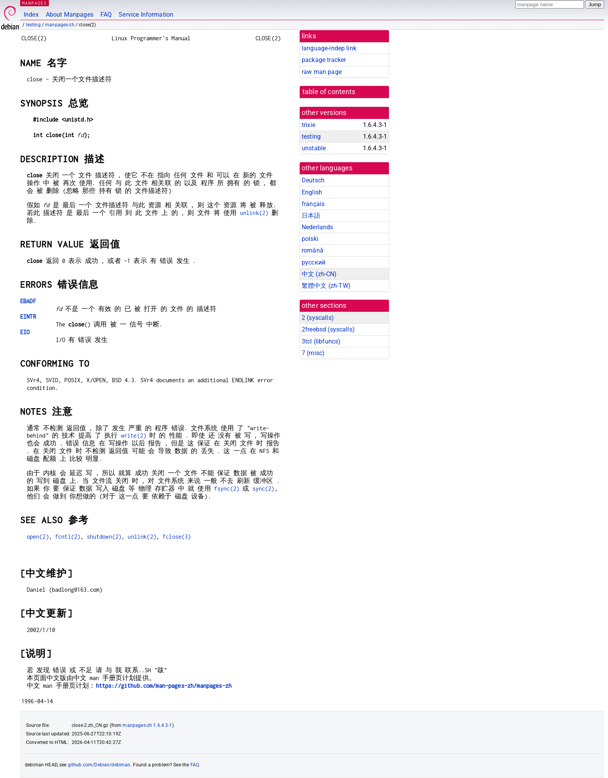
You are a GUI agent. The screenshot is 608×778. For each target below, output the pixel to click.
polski (310, 238)
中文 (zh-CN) (319, 274)
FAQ (106, 14)
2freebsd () (328, 329)
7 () (313, 353)
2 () (318, 317)
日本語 (311, 215)
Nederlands (317, 227)
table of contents (329, 92)
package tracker (324, 60)
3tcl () (321, 341)
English (312, 192)
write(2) (133, 435)
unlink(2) (254, 213)
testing (33, 24)
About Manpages (69, 14)
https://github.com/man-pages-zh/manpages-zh (163, 685)
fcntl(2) (67, 536)
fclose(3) (176, 536)
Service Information (146, 14)
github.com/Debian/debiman (99, 765)
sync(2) (263, 488)
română (312, 250)
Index (31, 14)
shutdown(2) (104, 536)
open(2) (38, 536)
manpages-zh (59, 24)
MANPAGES (34, 2)
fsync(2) (226, 488)
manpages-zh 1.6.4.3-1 (147, 725)
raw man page (322, 72)
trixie (308, 125)
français (313, 204)
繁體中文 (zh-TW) (326, 285)
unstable (314, 148)
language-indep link (329, 48)
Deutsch (313, 180)
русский (313, 262)
